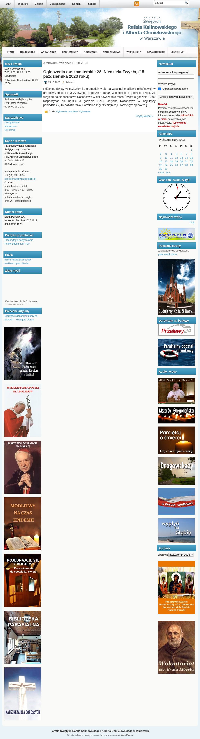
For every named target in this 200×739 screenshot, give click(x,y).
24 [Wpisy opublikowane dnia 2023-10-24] (166, 165)
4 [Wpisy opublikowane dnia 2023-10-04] (171, 154)
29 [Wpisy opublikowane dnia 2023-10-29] (191, 165)
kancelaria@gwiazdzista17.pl (20, 178)
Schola (92, 3)
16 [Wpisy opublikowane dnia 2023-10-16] (160, 161)
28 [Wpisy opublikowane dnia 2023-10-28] (186, 165)
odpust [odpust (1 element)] (17, 263)
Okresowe (10, 130)
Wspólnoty (134, 52)
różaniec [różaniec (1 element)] (25, 263)
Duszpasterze (58, 3)
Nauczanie (90, 52)
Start (8, 3)
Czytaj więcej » (144, 115)
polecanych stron (167, 254)
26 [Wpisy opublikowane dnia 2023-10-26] (176, 165)
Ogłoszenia (27, 52)
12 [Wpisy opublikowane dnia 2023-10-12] (176, 157)
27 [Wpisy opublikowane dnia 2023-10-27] (181, 165)
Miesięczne (10, 126)
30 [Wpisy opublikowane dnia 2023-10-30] (160, 168)
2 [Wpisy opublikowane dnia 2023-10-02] (160, 154)
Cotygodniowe (12, 122)
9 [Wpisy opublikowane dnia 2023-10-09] (160, 157)
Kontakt (76, 3)
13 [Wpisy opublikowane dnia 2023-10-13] (181, 157)
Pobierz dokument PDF (17, 243)
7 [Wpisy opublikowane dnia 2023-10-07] (186, 154)
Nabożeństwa (112, 52)
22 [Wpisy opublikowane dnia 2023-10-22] (191, 161)
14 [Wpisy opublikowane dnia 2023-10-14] (186, 157)
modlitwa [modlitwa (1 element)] (8, 263)
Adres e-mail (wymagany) (173, 72)
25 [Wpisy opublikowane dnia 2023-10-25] (171, 165)
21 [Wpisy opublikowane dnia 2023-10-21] (186, 161)
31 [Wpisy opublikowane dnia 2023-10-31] (166, 168)
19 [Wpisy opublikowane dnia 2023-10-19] (176, 161)
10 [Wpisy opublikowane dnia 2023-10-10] (166, 157)
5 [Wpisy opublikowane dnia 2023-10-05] (176, 154)
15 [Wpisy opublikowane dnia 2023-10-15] (191, 157)
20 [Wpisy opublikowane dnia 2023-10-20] (181, 161)
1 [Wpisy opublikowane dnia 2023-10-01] (191, 150)
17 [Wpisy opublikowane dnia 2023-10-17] (166, 161)
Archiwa (163, 554)
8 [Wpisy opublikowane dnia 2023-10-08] (191, 154)
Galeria (39, 3)
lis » (168, 172)
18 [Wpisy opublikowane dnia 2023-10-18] (171, 161)
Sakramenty (70, 52)
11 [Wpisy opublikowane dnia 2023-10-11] (171, 157)
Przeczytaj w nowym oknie (18, 240)
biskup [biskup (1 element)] (7, 259)
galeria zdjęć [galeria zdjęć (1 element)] (25, 259)
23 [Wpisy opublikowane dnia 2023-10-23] (160, 165)
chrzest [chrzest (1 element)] (14, 259)
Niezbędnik (177, 52)
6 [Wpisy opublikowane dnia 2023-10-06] (181, 154)
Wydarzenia (48, 52)
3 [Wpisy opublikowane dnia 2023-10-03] (166, 154)
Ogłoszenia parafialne (67, 111)
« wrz (161, 172)
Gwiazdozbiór (156, 52)
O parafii (23, 3)
